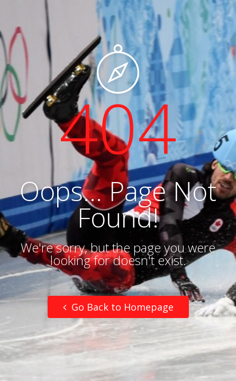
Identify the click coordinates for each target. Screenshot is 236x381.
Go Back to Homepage (118, 307)
